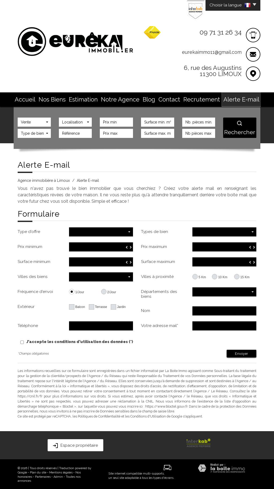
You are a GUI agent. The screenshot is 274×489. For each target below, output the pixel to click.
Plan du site (38, 471)
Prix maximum (154, 245)
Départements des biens (159, 293)
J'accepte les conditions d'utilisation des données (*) (79, 341)
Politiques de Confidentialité (99, 415)
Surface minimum (34, 260)
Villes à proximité (157, 275)
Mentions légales (61, 471)
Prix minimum (30, 245)
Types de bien (154, 230)
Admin (58, 476)
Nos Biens (75, 98)
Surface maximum (158, 260)
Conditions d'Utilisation (148, 415)
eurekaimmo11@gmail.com (212, 52)
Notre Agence (125, 98)
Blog (147, 98)
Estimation (98, 98)
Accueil (54, 98)
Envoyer (241, 353)
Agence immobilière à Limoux (44, 180)
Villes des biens (33, 275)
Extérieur (26, 305)
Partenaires (43, 476)
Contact (163, 98)
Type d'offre (29, 230)
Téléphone (28, 324)
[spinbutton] (101, 246)
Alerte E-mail (215, 98)
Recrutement (187, 98)
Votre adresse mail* (159, 324)
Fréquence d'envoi (35, 290)
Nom (145, 309)
